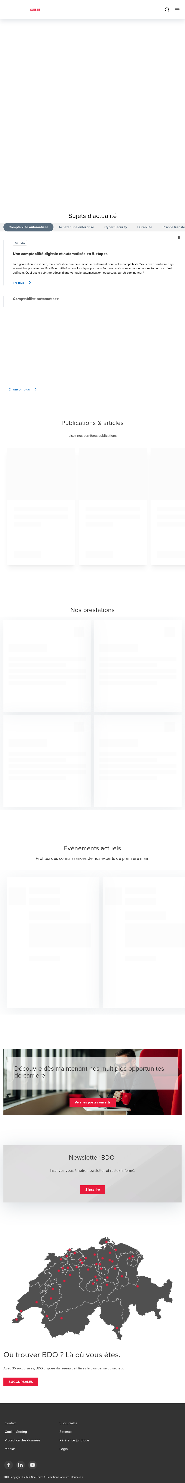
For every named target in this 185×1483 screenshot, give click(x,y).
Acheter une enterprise (76, 227)
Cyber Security (115, 227)
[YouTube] (32, 1465)
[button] (23, 282)
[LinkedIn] (20, 1465)
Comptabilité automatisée (28, 227)
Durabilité (144, 227)
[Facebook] (8, 1465)
